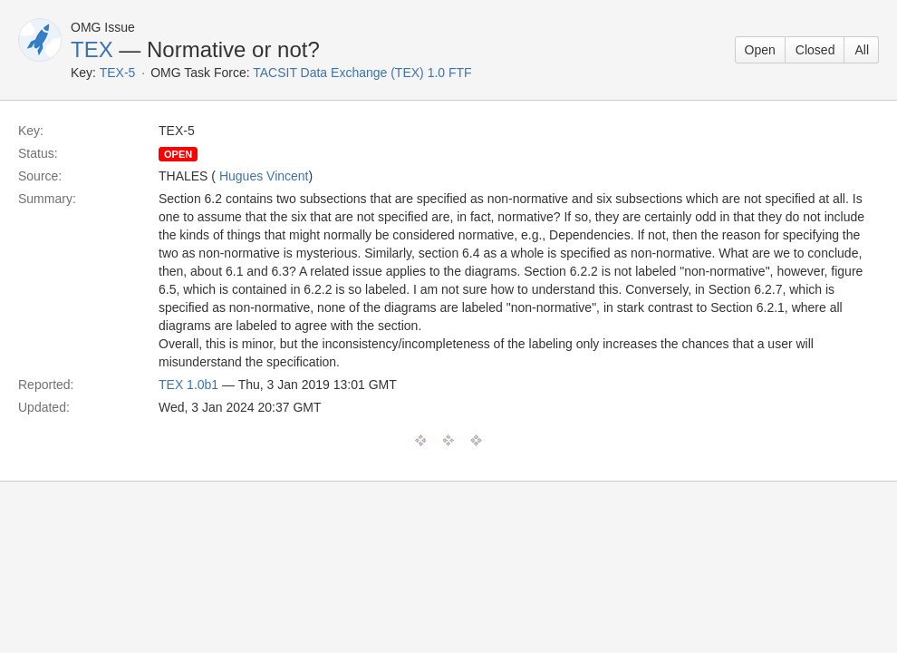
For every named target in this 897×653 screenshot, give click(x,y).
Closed (815, 50)
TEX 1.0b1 (188, 384)
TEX (92, 49)
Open (760, 50)
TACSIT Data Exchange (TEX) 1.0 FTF (362, 72)
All (861, 50)
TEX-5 (118, 72)
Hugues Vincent (264, 176)
